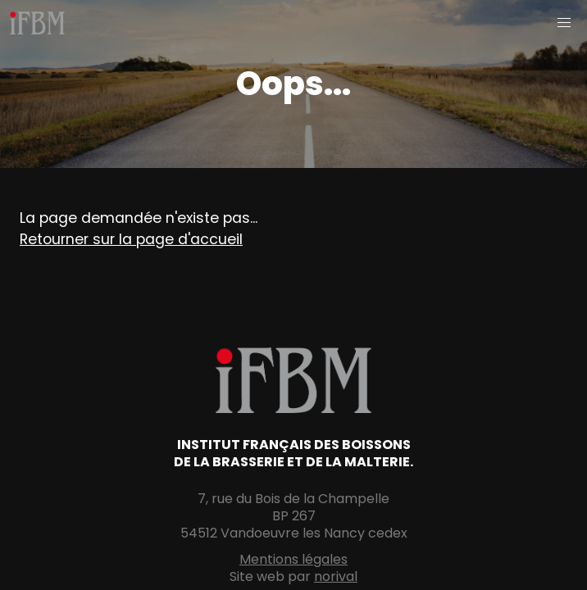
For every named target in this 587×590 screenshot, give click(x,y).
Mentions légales (293, 559)
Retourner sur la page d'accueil (131, 239)
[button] (564, 23)
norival (335, 576)
